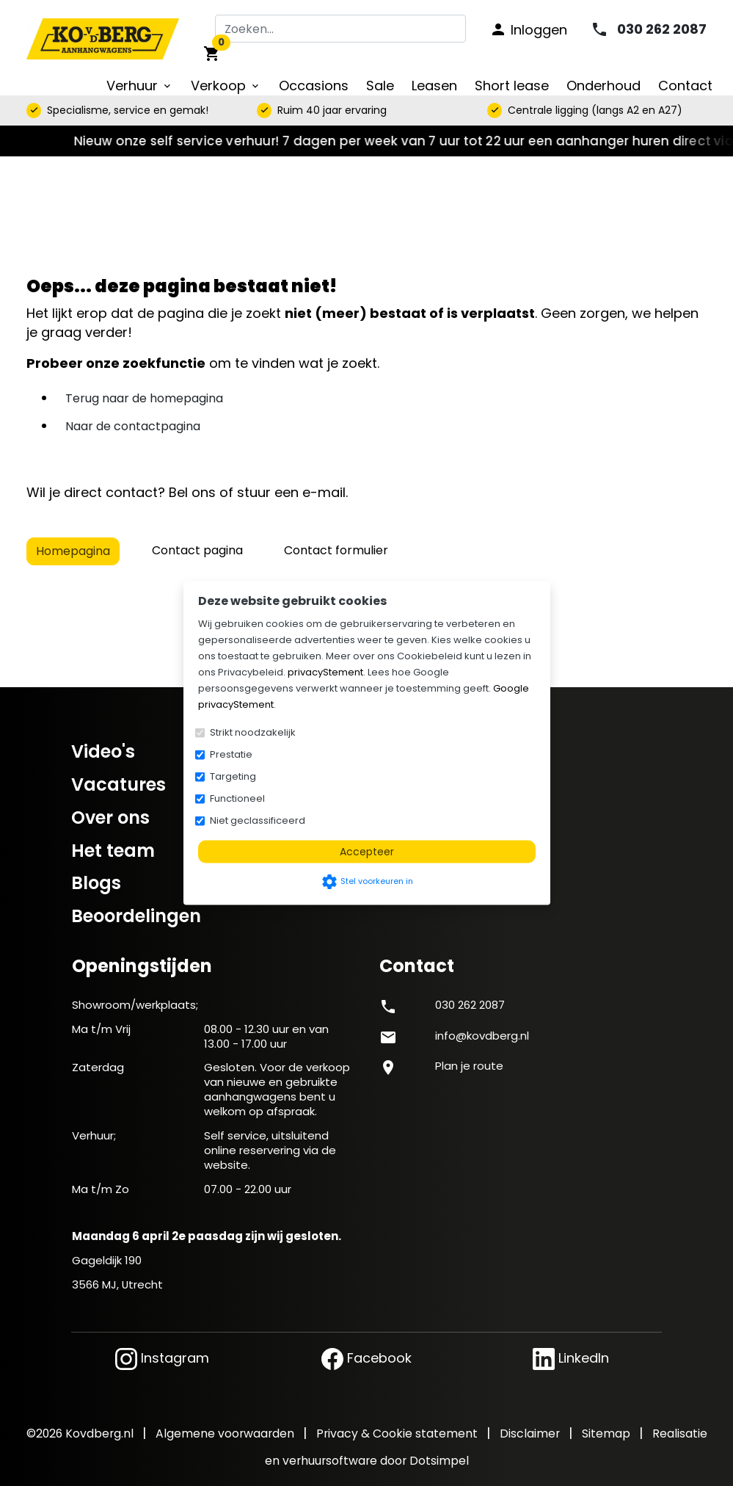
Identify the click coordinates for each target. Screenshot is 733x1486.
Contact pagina (197, 550)
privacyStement (325, 672)
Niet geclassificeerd (257, 820)
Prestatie (231, 754)
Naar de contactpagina (132, 426)
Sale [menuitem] (380, 85)
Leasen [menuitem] (434, 85)
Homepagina (73, 551)
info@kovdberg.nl (482, 1035)
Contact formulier (336, 550)
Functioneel (237, 798)
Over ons (110, 817)
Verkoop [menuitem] (226, 85)
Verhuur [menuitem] (139, 85)
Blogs (96, 883)
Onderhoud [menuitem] (603, 85)
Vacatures (118, 784)
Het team (113, 850)
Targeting (233, 776)
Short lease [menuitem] (512, 85)
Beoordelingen (136, 916)
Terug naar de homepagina (144, 398)
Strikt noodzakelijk (253, 732)
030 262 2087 (470, 1004)
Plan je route (469, 1065)
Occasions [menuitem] (314, 85)
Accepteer (367, 851)
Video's (103, 751)
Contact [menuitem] (685, 85)
